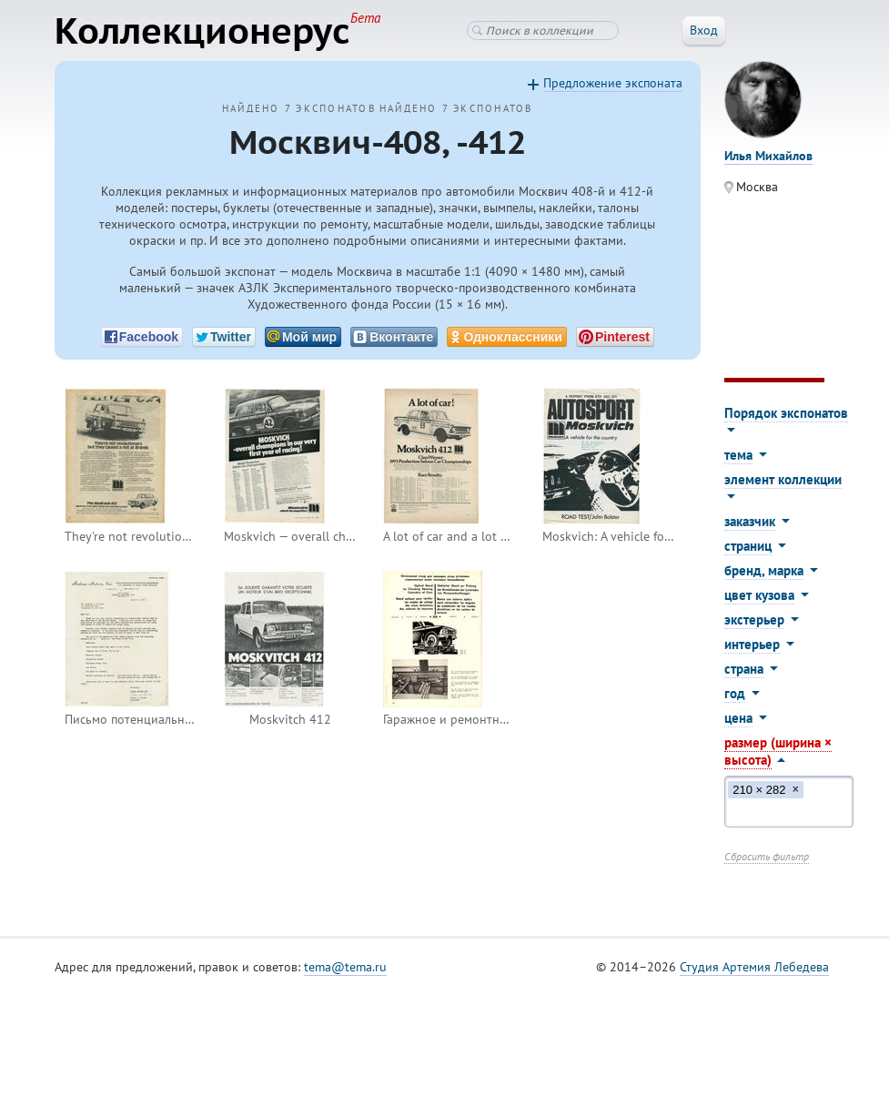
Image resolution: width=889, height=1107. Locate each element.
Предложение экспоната (612, 83)
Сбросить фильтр (766, 856)
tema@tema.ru (345, 967)
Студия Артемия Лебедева (754, 967)
